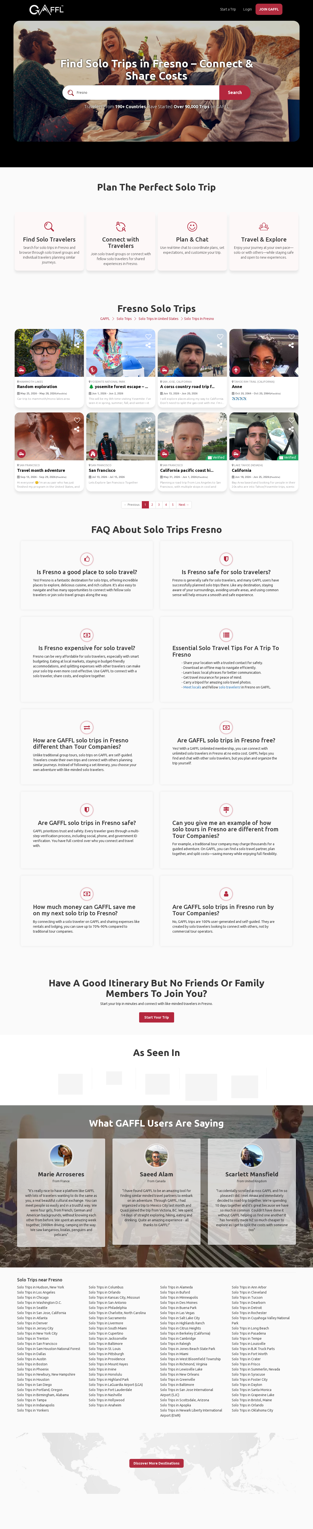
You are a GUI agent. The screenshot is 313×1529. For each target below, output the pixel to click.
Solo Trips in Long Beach (250, 1328)
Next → (184, 504)
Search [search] (235, 92)
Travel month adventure (41, 470)
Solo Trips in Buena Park (178, 1308)
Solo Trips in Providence (107, 1359)
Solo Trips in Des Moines (179, 1303)
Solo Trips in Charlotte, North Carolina (117, 1313)
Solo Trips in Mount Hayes (108, 1364)
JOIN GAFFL (269, 9)
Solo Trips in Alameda (176, 1287)
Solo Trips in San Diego (34, 1385)
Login (247, 9)
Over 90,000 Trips (192, 106)
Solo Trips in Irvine (102, 1369)
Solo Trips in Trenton (33, 1338)
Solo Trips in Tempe (247, 1338)
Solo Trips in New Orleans (179, 1374)
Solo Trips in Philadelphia (108, 1308)
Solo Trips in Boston (32, 1364)
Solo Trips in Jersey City (35, 1328)
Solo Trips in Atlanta (32, 1318)
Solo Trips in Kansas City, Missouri (114, 1297)
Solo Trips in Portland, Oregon (40, 1390)
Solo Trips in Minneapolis (179, 1297)
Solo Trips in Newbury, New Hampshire (46, 1374)
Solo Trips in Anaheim (105, 1405)
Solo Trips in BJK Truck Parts (253, 1349)
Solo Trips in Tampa (31, 1400)
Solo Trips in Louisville (249, 1344)
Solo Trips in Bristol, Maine (252, 1400)
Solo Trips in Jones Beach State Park (187, 1349)
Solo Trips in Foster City (250, 1379)
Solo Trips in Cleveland (249, 1292)
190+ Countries (130, 106)
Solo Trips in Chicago (33, 1297)
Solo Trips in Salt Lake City (180, 1318)
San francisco (102, 470)
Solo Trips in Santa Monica (251, 1390)
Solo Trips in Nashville (105, 1395)
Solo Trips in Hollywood (106, 1400)
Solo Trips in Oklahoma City (252, 1410)
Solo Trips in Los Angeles (36, 1292)
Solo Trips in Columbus (106, 1287)
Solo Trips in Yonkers (33, 1410)
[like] (77, 336)
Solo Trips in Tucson (247, 1297)
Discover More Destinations (156, 1463)
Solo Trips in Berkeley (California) (185, 1333)
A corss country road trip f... (187, 386)
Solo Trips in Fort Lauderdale (110, 1390)
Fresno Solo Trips (156, 308)
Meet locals (192, 687)
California (241, 470)
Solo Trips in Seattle (32, 1308)
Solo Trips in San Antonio (107, 1303)
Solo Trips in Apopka (175, 1405)
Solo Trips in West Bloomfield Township (190, 1359)
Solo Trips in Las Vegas (177, 1313)
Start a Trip (228, 9)
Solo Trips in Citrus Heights (180, 1328)
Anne (237, 386)
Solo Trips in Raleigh (175, 1344)
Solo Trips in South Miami (108, 1328)
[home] (46, 10)
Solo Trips (124, 319)
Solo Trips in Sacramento (107, 1318)
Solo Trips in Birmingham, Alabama (43, 1395)
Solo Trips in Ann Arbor (249, 1287)
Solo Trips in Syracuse (248, 1374)
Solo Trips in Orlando (105, 1292)
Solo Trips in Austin (31, 1359)
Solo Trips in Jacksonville (108, 1338)
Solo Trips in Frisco (246, 1364)
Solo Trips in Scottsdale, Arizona (184, 1400)
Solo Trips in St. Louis (105, 1349)
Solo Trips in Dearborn (249, 1303)
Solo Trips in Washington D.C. (39, 1303)
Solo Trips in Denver (32, 1323)
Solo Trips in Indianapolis (36, 1405)
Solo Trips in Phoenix (33, 1369)
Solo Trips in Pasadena (249, 1333)
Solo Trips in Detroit (247, 1308)
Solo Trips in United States (159, 319)
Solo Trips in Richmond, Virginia (183, 1364)
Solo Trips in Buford (175, 1292)
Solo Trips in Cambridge (178, 1338)
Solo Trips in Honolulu (105, 1374)
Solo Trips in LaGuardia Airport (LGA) (116, 1385)
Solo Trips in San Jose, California (41, 1313)
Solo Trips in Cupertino (106, 1333)
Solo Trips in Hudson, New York (40, 1287)
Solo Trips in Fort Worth (250, 1354)
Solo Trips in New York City (37, 1333)
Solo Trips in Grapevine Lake (253, 1395)
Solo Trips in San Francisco (37, 1344)
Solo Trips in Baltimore (106, 1344)
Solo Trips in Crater (246, 1359)
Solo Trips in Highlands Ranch (182, 1323)
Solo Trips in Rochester (249, 1313)
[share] (77, 345)
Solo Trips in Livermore (106, 1323)
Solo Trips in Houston (33, 1379)
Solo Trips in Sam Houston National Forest (48, 1349)
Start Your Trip (156, 1017)
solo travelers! (230, 687)
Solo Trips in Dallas (31, 1354)
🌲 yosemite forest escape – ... (118, 386)
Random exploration (37, 386)
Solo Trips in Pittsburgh (106, 1354)
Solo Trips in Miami (174, 1354)
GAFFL (105, 319)
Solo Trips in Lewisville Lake (181, 1369)
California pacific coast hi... (186, 470)
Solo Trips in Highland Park (109, 1379)
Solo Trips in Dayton (247, 1385)
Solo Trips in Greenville (177, 1379)
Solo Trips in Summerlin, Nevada (256, 1369)
